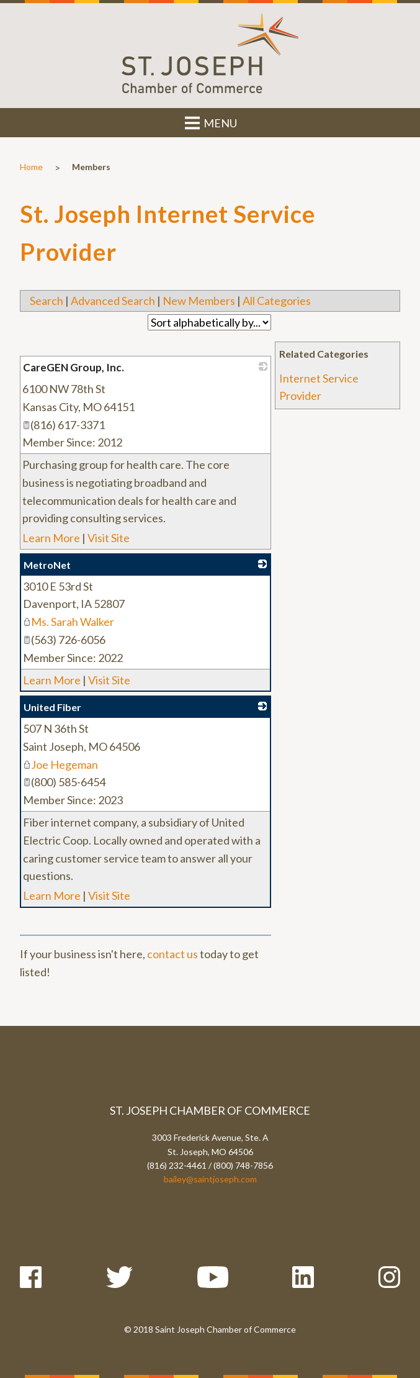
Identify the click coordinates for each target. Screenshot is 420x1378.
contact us (172, 954)
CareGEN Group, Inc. (73, 367)
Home (31, 166)
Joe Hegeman (60, 764)
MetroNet (47, 565)
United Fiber (52, 707)
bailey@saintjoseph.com (210, 1179)
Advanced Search (113, 300)
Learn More (51, 538)
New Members (199, 300)
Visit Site (108, 538)
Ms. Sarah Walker (68, 621)
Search (46, 300)
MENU (210, 123)
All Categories (277, 300)
